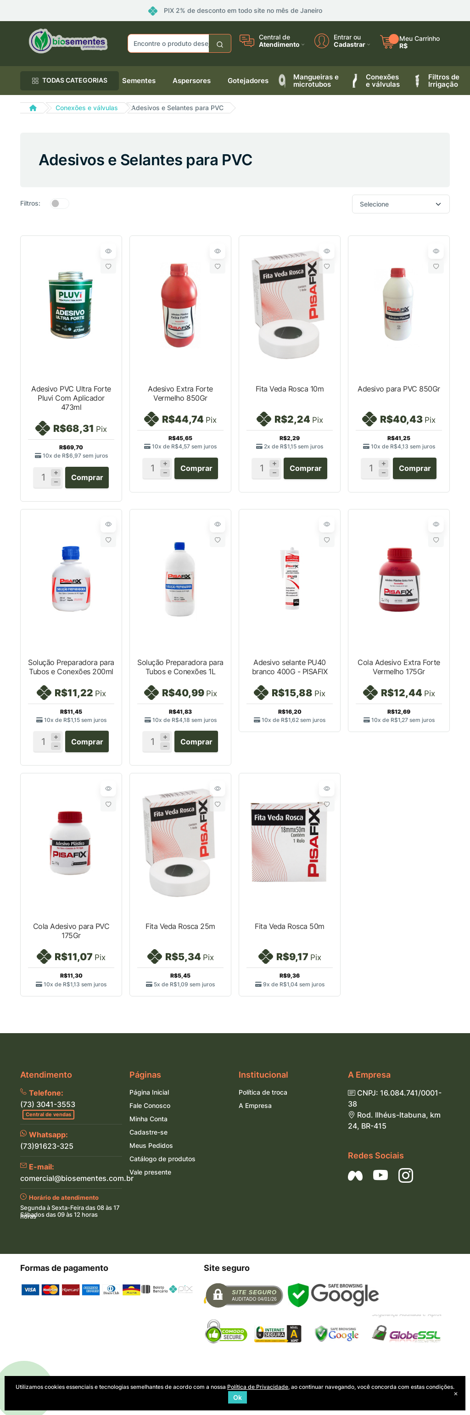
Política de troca (263, 1099)
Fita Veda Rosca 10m (290, 388)
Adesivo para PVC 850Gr (399, 388)
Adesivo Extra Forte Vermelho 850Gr (180, 393)
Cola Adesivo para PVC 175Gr (71, 936)
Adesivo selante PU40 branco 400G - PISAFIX (290, 669)
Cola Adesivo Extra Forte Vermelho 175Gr (399, 669)
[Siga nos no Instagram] (405, 1182)
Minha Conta (148, 1126)
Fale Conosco (149, 1113)
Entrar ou (347, 37)
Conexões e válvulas (87, 108)
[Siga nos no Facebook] (355, 1182)
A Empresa (255, 1113)
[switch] (59, 203)
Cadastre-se (148, 1139)
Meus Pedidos (151, 1153)
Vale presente (150, 1179)
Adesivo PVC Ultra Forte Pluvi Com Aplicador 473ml (71, 398)
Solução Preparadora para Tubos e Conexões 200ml (71, 669)
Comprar (87, 479)
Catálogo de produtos (162, 1166)
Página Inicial (149, 1099)
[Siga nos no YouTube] (380, 1182)
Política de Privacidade (257, 1386)
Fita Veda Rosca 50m (290, 931)
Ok (237, 1397)
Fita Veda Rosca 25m (180, 931)
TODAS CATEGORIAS (69, 80)
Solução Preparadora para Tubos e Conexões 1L (180, 669)
